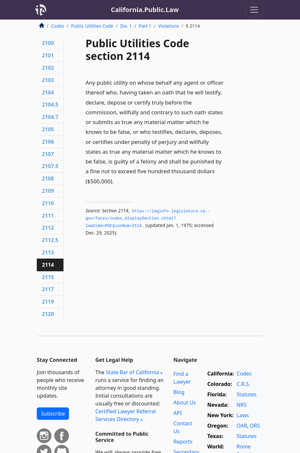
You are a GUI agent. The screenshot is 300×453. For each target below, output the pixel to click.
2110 (48, 203)
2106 (48, 141)
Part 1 (145, 26)
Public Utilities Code (92, 26)
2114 (48, 264)
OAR (242, 425)
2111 (48, 215)
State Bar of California (132, 372)
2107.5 (50, 166)
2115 (48, 277)
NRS (242, 404)
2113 (48, 252)
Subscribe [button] (53, 413)
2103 (48, 80)
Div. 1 (126, 26)
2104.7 (50, 116)
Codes (57, 26)
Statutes (247, 394)
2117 (48, 289)
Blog (178, 392)
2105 (48, 129)
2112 (48, 227)
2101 (48, 55)
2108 (48, 178)
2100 (48, 43)
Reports (183, 441)
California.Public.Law (145, 9)
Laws (243, 415)
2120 (48, 314)
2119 (48, 301)
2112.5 (50, 240)
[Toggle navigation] (254, 9)
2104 (48, 92)
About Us (184, 402)
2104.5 (50, 104)
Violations (168, 26)
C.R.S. (243, 384)
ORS (255, 425)
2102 (48, 67)
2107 (48, 154)
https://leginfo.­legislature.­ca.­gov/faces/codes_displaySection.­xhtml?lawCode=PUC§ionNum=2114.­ (148, 218)
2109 (48, 190)
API (177, 413)
